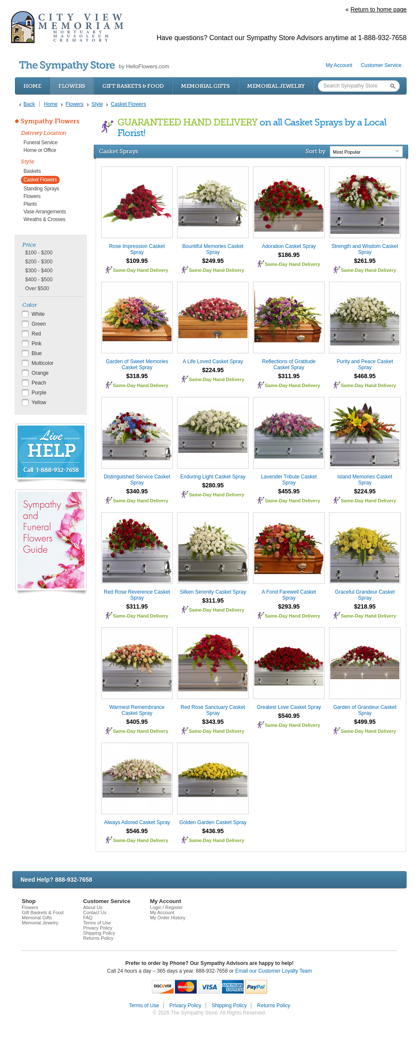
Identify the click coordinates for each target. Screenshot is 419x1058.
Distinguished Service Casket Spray (137, 480)
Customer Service (381, 65)
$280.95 (213, 485)
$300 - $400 (38, 271)
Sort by (316, 151)
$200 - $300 (38, 262)
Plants (30, 204)
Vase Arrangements (44, 212)
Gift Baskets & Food (133, 86)
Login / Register (166, 907)
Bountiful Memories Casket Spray (212, 249)
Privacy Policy (97, 927)
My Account (339, 65)
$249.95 (213, 260)
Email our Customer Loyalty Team (273, 971)
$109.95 (137, 260)
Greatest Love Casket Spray (289, 707)
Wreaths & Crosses (44, 219)
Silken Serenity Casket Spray (213, 592)
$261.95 (365, 260)
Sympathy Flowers (49, 121)
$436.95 (213, 831)
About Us (92, 907)
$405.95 (137, 721)
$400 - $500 (38, 280)
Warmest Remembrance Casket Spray (137, 710)
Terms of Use (97, 922)
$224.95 (213, 370)
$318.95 (137, 376)
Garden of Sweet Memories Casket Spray (137, 364)
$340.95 (137, 491)
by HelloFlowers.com (94, 66)
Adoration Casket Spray (289, 246)
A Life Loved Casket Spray (213, 361)
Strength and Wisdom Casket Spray (365, 249)
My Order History (167, 917)
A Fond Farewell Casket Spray (289, 595)
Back (29, 104)
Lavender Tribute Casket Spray (289, 480)
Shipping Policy (99, 933)
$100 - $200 (38, 253)
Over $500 (37, 288)
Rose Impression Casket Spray (137, 249)
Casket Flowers (40, 180)
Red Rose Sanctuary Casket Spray (212, 710)
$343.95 (213, 721)
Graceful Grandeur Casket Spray (365, 595)
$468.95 (365, 376)
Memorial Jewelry (276, 86)
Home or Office (39, 150)
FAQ (88, 917)
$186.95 (289, 254)
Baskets (32, 171)
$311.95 (289, 376)
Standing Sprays (41, 189)
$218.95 (365, 606)
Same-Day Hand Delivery (141, 270)
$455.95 (289, 491)
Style (27, 161)
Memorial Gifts (205, 86)
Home (32, 86)
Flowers (71, 86)
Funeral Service (40, 143)
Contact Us (94, 912)
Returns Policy (98, 938)
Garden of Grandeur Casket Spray (364, 710)
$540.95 (289, 715)
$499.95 (365, 721)
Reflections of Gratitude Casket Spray (288, 364)
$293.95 (289, 606)
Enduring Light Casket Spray (213, 477)
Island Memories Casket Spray (365, 480)
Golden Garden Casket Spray (212, 822)
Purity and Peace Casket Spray (365, 364)
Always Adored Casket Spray (137, 822)
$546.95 (137, 831)
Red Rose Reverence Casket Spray (137, 595)
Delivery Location (44, 133)
